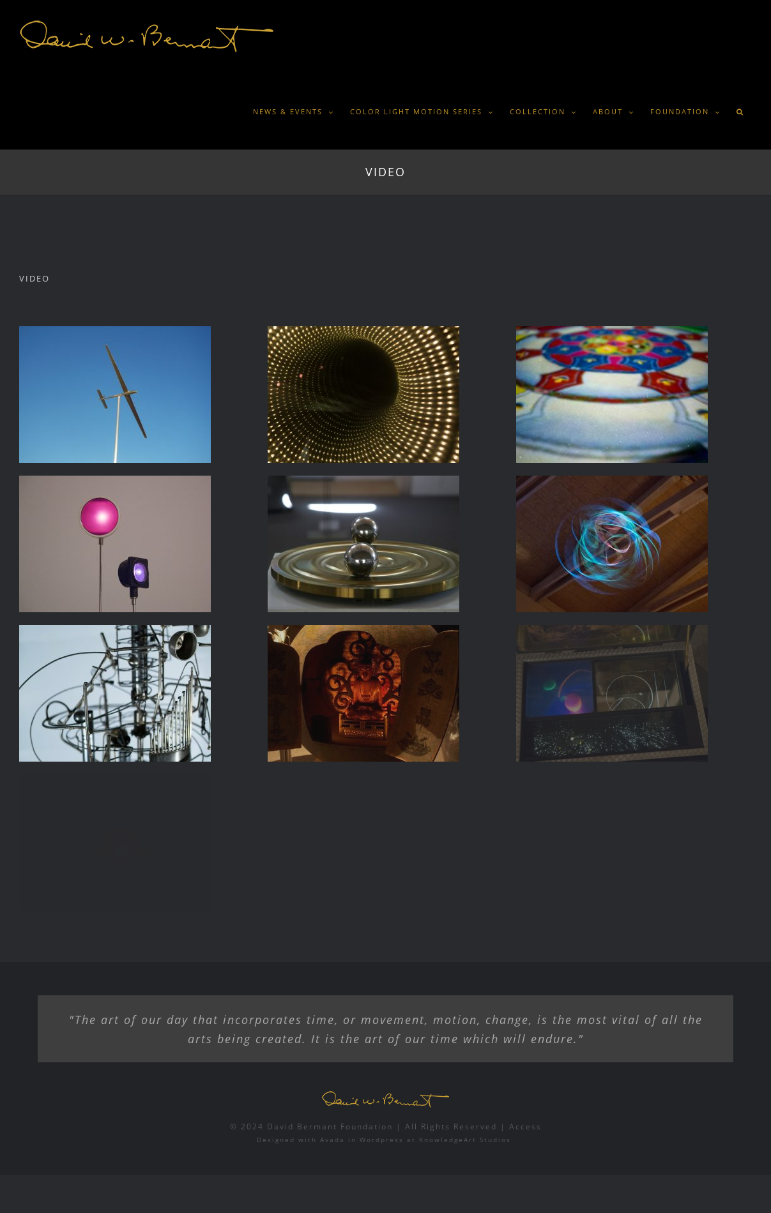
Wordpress (382, 1139)
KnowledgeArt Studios (465, 1139)
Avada (332, 1139)
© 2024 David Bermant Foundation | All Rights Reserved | (369, 1126)
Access (525, 1126)
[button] (740, 111)
